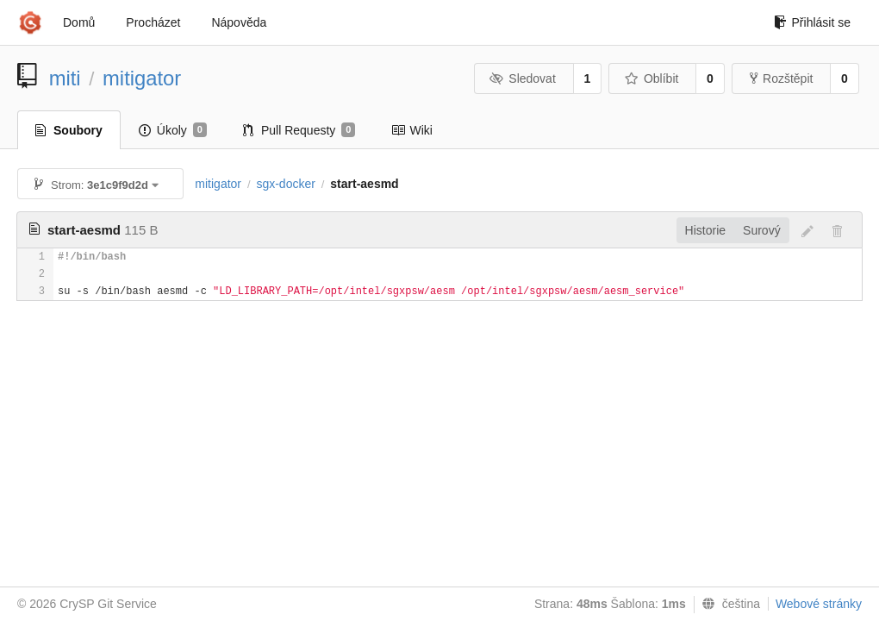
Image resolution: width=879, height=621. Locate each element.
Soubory (69, 130)
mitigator (142, 78)
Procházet (153, 22)
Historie (705, 230)
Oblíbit (651, 78)
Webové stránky (819, 604)
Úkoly (173, 130)
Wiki (411, 130)
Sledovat (522, 78)
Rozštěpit (781, 78)
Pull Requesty (299, 130)
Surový (762, 230)
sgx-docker (285, 184)
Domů (79, 22)
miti (65, 78)
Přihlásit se (812, 22)
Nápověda (238, 22)
